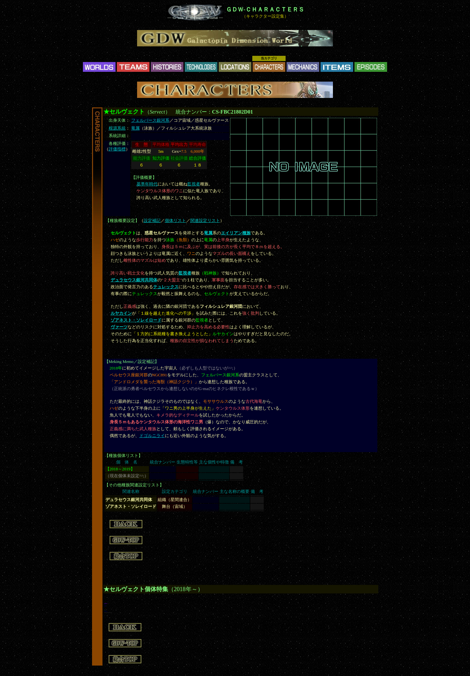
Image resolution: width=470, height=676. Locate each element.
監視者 (193, 184)
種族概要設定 (122, 220)
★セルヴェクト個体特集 (135, 589)
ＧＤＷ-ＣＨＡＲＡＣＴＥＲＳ (265, 9)
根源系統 (117, 128)
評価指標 (117, 149)
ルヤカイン (121, 313)
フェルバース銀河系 (150, 120)
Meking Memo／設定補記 (132, 361)
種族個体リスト (123, 455)
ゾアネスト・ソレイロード (136, 320)
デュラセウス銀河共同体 (134, 280)
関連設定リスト (205, 220)
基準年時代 (147, 184)
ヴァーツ (119, 327)
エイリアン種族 (236, 233)
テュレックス (166, 287)
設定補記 (152, 220)
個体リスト (175, 220)
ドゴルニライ (152, 435)
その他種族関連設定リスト (134, 485)
